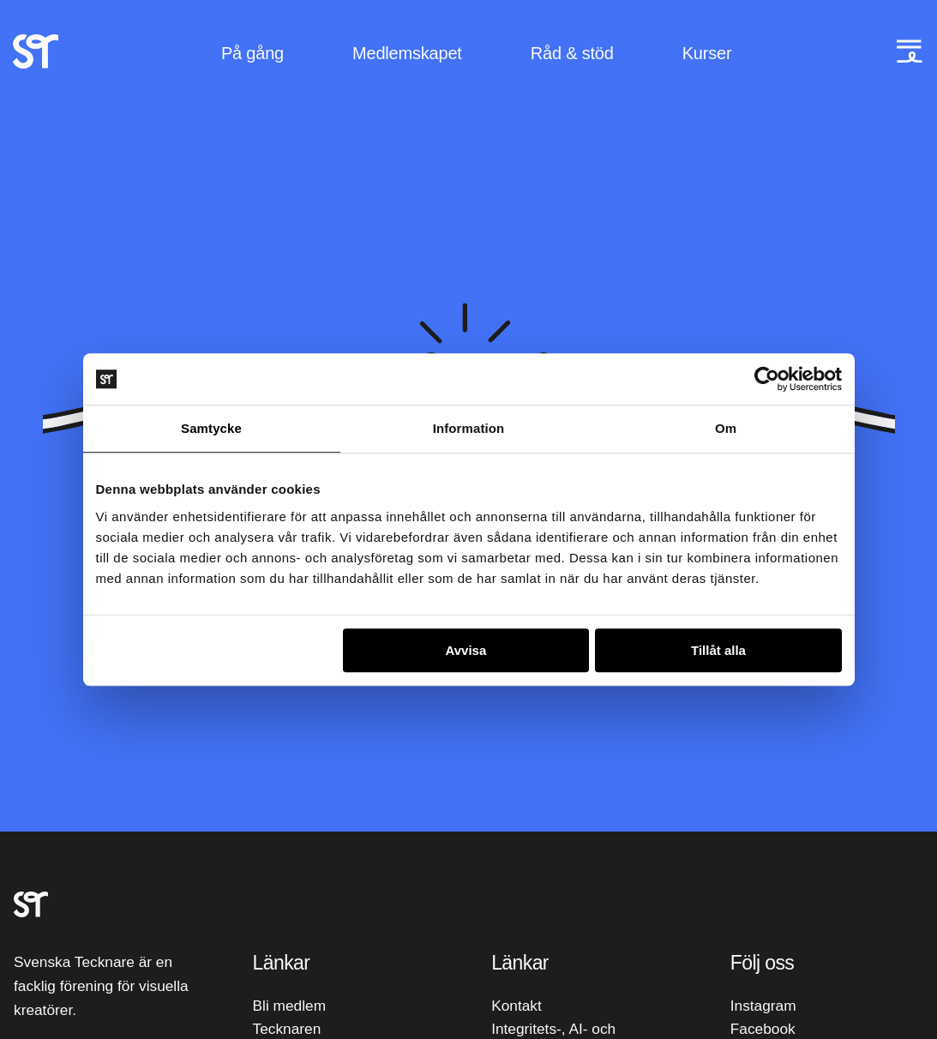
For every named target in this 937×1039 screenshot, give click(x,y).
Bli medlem (289, 1005)
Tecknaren (287, 1028)
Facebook (763, 1028)
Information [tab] (469, 428)
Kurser (707, 53)
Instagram (763, 1005)
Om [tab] (725, 428)
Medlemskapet (407, 53)
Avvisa (465, 650)
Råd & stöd (572, 53)
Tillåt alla (718, 650)
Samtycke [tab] (211, 428)
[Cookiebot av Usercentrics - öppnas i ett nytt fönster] (767, 379)
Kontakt (516, 1005)
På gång (252, 53)
